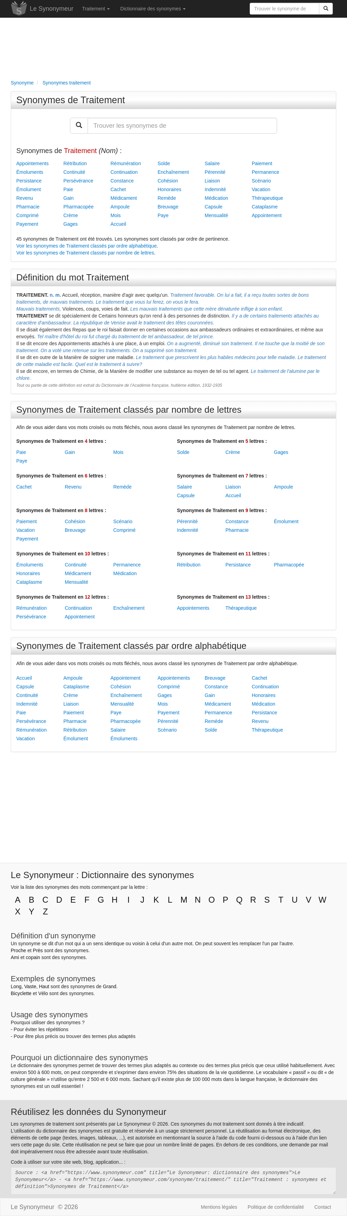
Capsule (213, 206)
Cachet (118, 189)
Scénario (261, 181)
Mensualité (216, 215)
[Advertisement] (173, 47)
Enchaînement (173, 172)
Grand (109, 986)
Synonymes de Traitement (70, 100)
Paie (68, 189)
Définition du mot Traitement (72, 277)
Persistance (29, 181)
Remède (167, 198)
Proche (18, 950)
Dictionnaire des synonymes (153, 8)
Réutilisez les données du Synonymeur (88, 1112)
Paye (163, 215)
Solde (164, 163)
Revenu (24, 198)
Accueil (118, 224)
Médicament (123, 198)
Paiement (262, 163)
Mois (115, 215)
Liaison (212, 181)
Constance (122, 181)
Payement (27, 224)
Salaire (212, 163)
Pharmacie (27, 206)
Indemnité (215, 189)
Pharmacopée (78, 206)
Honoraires (169, 189)
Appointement (267, 215)
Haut (44, 986)
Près (38, 950)
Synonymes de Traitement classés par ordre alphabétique (131, 646)
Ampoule (120, 206)
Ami (15, 957)
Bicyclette (21, 993)
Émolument (28, 189)
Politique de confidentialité (276, 1207)
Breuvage (168, 206)
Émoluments (29, 172)
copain (33, 957)
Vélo (43, 993)
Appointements (32, 163)
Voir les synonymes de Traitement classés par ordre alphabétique (86, 246)
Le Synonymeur (51, 8)
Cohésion (168, 181)
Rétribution (75, 163)
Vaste (30, 986)
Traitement (96, 8)
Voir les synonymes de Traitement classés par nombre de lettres (85, 253)
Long (16, 986)
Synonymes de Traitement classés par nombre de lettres (128, 409)
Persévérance (78, 181)
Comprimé (27, 215)
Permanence (265, 172)
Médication (216, 198)
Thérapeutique (267, 198)
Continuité (74, 172)
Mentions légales (219, 1207)
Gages (70, 224)
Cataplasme (265, 206)
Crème (70, 215)
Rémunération (125, 163)
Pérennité (215, 172)
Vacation (261, 189)
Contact (322, 1207)
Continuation (124, 172)
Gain (68, 198)
